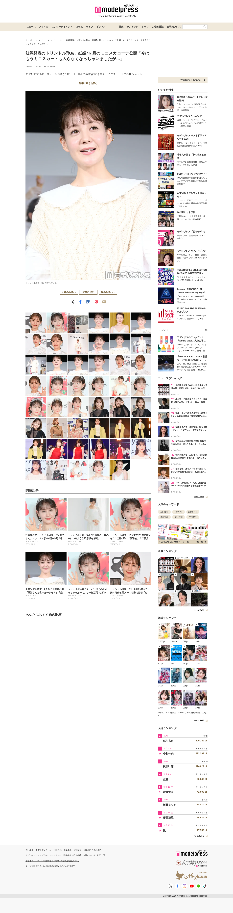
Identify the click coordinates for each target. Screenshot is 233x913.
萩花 (165, 779)
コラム (79, 26)
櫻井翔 (179, 512)
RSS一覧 (101, 855)
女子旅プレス (174, 26)
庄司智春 (164, 517)
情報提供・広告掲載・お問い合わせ (79, 855)
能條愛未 (168, 792)
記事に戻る (88, 292)
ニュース (31, 26)
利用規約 (58, 850)
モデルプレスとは (43, 850)
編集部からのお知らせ (94, 850)
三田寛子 (193, 517)
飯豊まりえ (193, 512)
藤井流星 (168, 817)
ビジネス (101, 26)
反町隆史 (164, 512)
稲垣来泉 (168, 740)
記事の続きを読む (88, 83)
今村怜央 (168, 753)
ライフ (89, 26)
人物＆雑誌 (157, 26)
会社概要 (29, 850)
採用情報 (78, 850)
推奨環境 (67, 850)
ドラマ (145, 26)
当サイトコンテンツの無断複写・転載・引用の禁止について (52, 861)
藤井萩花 (179, 517)
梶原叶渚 (168, 766)
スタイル (43, 26)
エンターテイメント (62, 26)
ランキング (132, 26)
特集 (121, 26)
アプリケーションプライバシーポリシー (43, 855)
